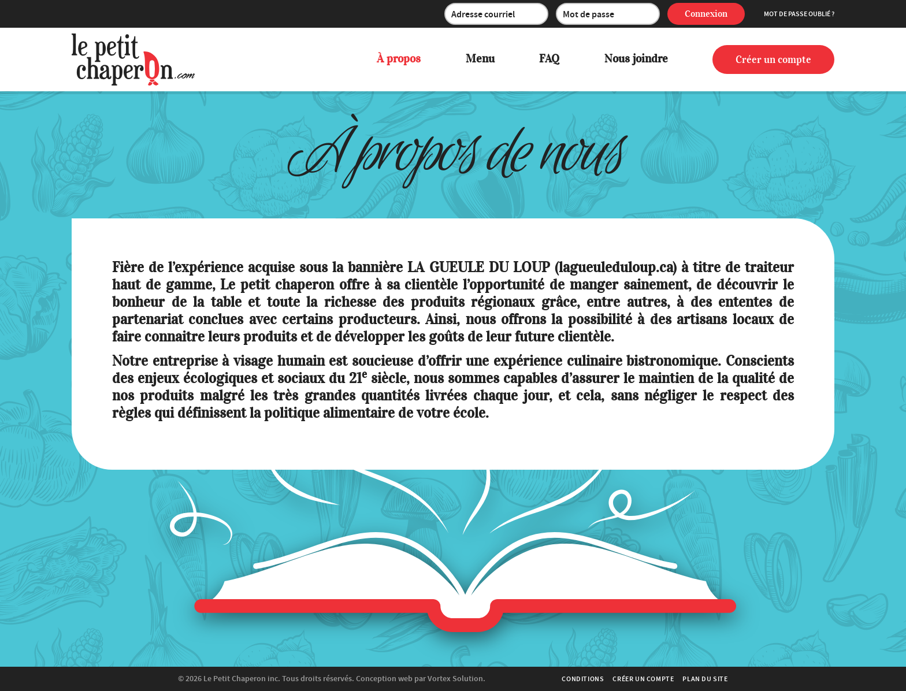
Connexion (706, 14)
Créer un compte (773, 59)
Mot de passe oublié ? (799, 13)
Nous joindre (636, 58)
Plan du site (704, 678)
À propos (399, 58)
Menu (480, 58)
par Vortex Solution (448, 678)
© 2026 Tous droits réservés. (266, 678)
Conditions (583, 678)
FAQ (549, 58)
